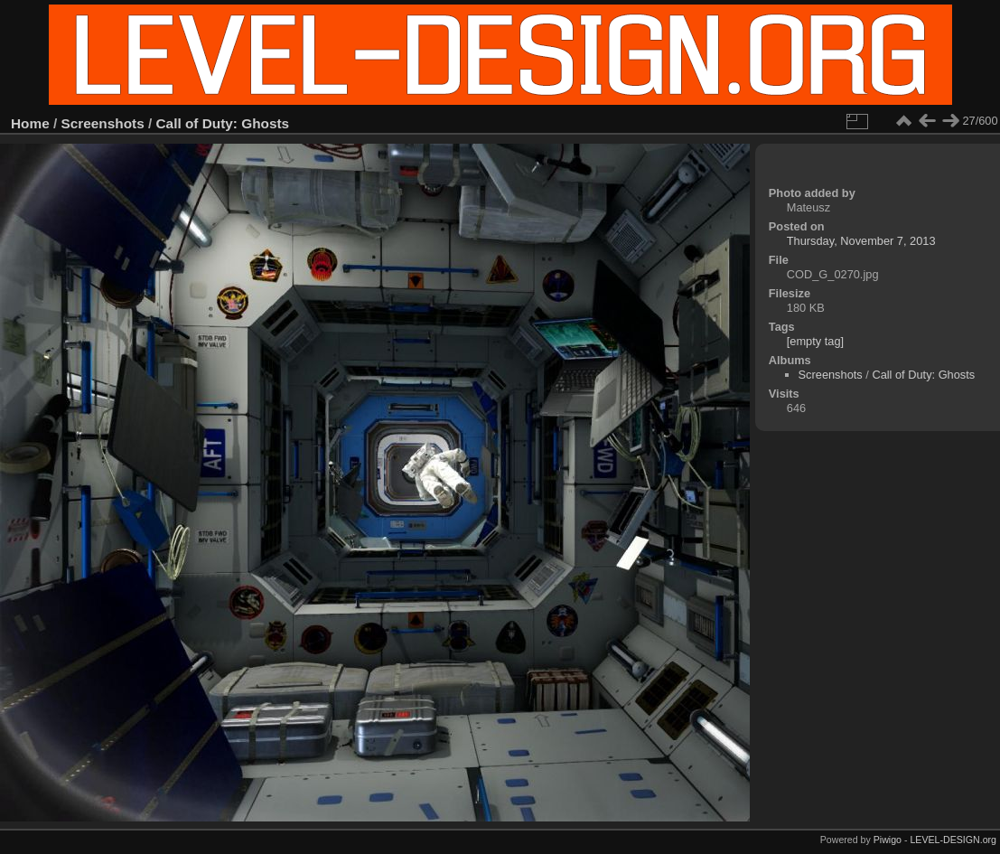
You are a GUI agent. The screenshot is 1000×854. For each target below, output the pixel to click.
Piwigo (888, 839)
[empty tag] (815, 341)
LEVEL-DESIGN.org (953, 839)
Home (30, 123)
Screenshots (103, 123)
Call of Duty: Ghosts (223, 123)
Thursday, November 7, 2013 (861, 241)
